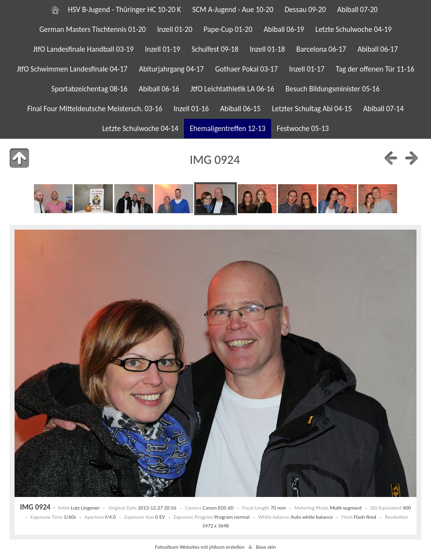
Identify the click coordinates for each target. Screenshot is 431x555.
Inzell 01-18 (267, 49)
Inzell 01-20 (174, 29)
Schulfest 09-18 (214, 49)
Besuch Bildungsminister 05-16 (332, 88)
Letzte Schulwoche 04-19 (353, 29)
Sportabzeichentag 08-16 (89, 88)
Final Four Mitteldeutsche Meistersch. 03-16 (94, 108)
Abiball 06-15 (240, 108)
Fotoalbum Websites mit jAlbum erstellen (200, 546)
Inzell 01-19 (162, 49)
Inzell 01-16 (191, 108)
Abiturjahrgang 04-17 (171, 68)
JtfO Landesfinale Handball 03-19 (83, 49)
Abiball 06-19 (283, 29)
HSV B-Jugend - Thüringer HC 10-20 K (124, 9)
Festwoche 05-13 (303, 128)
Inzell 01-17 (306, 68)
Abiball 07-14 (383, 108)
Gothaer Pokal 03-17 (246, 68)
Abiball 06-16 (159, 88)
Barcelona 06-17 (321, 49)
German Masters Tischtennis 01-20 (92, 29)
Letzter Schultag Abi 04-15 (312, 108)
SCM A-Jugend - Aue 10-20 (232, 9)
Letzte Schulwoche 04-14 (140, 128)
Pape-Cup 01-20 (228, 29)
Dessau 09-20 (305, 9)
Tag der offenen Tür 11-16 (375, 68)
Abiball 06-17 (377, 49)
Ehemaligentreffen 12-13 (227, 128)
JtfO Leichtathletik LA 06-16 (232, 88)
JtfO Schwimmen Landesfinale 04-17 (72, 68)
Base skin (266, 546)
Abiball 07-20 (357, 9)
